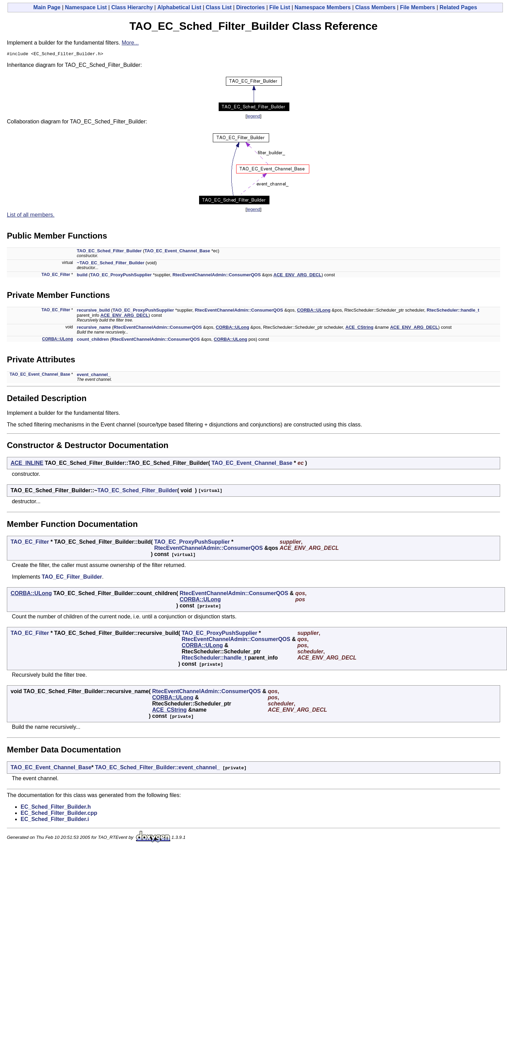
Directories (250, 7)
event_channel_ (94, 375)
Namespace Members (323, 7)
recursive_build (93, 311)
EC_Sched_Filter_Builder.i (55, 820)
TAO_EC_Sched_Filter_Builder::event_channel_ (157, 768)
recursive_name (94, 328)
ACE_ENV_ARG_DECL (298, 275)
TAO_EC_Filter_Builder (72, 578)
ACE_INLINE (27, 464)
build (82, 275)
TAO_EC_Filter (56, 275)
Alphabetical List (179, 7)
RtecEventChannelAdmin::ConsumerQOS (216, 275)
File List (279, 7)
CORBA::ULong (313, 311)
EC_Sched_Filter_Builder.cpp (59, 814)
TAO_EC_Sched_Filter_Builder (109, 251)
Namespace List (86, 7)
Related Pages (458, 7)
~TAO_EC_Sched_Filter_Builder (111, 263)
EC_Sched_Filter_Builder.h (56, 808)
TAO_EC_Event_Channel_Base (177, 251)
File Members (417, 7)
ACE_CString (359, 328)
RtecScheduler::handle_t (453, 311)
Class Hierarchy (132, 7)
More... (130, 43)
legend (253, 117)
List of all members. (31, 216)
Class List (219, 7)
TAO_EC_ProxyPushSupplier (121, 275)
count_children (93, 340)
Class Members (375, 7)
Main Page (46, 7)
